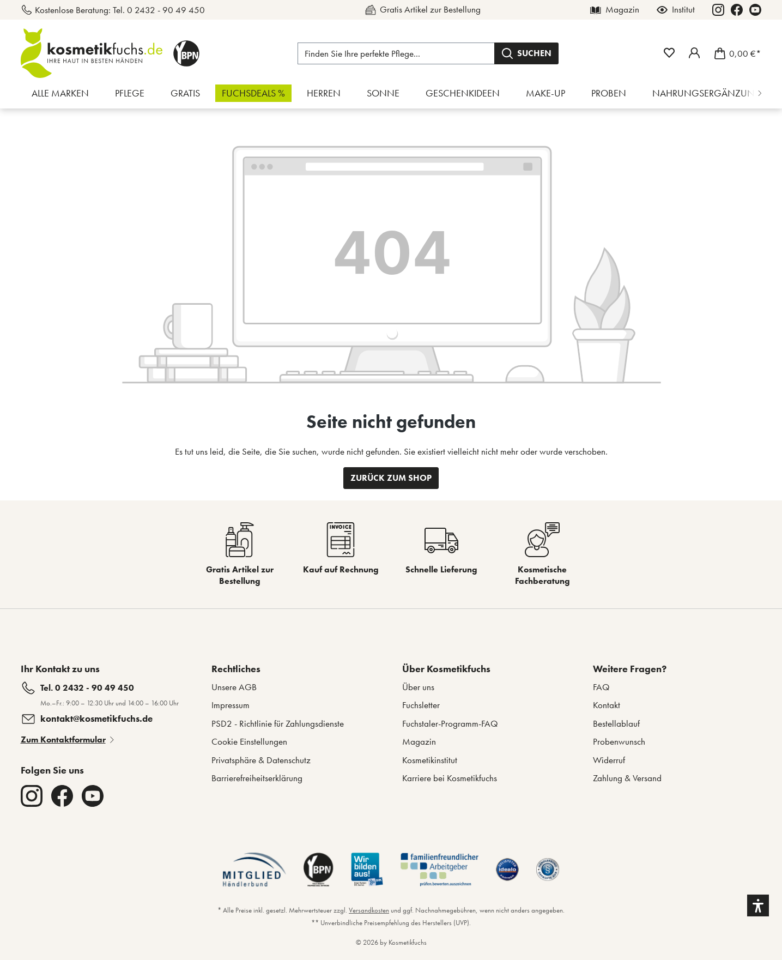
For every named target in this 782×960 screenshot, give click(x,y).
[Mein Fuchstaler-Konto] (694, 53)
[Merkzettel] (669, 53)
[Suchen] (526, 53)
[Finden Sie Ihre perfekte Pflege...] (396, 53)
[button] (758, 905)
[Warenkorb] (734, 53)
